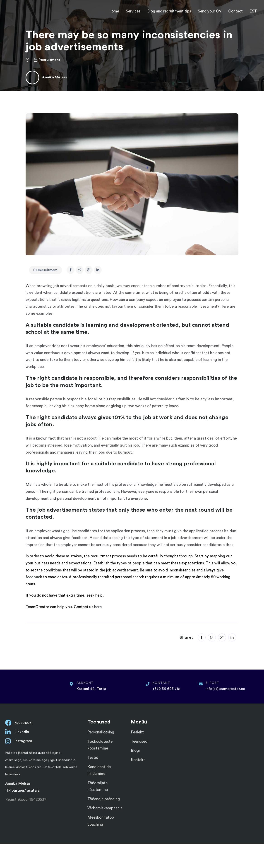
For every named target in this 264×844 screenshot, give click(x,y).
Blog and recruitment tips (169, 11)
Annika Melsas (54, 77)
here (98, 607)
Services (133, 11)
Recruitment (49, 60)
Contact (235, 11)
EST (253, 11)
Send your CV (209, 11)
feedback (34, 577)
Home (113, 11)
